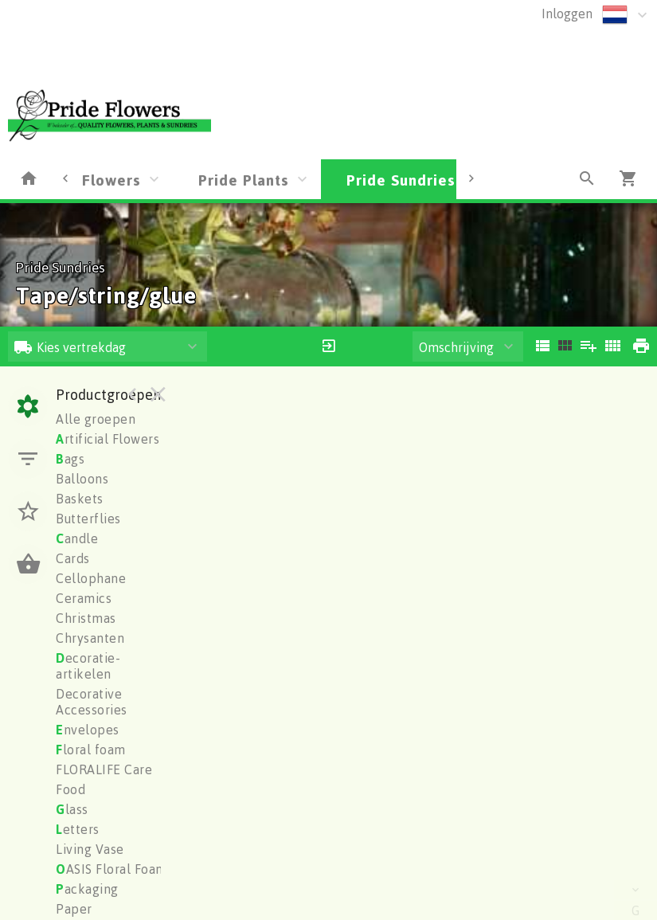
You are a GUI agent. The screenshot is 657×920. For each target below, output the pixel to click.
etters (78, 829)
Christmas (86, 618)
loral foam (91, 750)
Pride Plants (243, 180)
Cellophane (91, 578)
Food (70, 789)
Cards (73, 558)
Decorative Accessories (91, 702)
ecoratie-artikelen (88, 666)
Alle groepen (95, 419)
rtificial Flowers (107, 439)
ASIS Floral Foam (111, 869)
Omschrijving (456, 347)
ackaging (87, 889)
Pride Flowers (89, 180)
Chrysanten (90, 638)
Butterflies (88, 519)
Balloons (82, 479)
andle (77, 538)
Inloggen (567, 14)
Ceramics (83, 598)
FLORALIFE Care (104, 769)
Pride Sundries (401, 180)
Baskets (80, 499)
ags (70, 459)
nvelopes (87, 730)
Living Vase (90, 849)
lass (72, 809)
